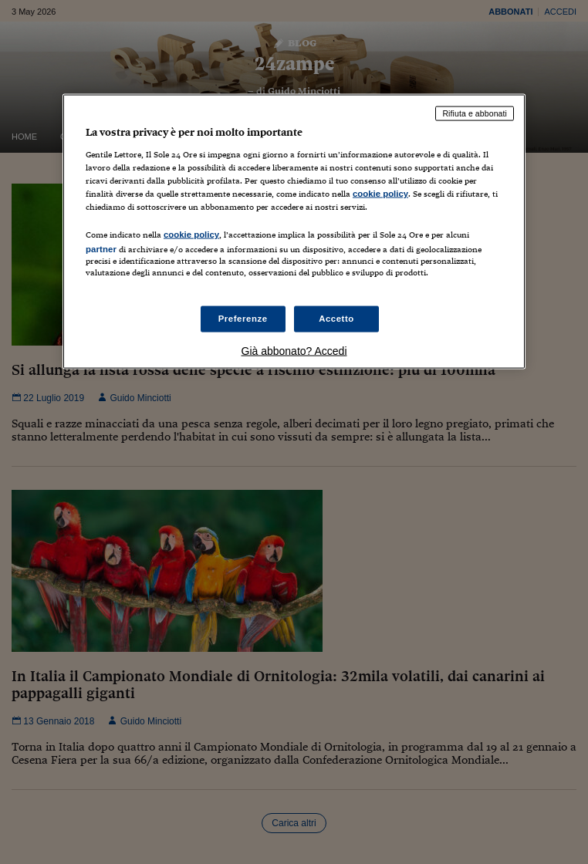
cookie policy (380, 192)
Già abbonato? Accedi (294, 351)
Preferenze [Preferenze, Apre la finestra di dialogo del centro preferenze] (243, 318)
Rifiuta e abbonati (474, 113)
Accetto (336, 318)
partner (101, 248)
